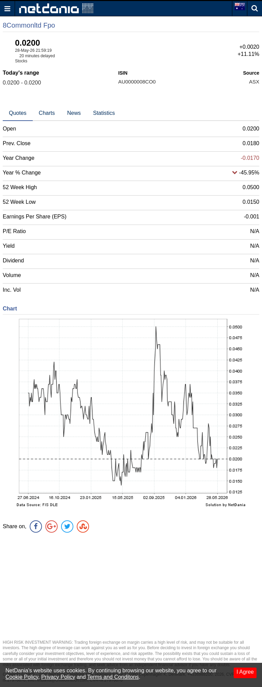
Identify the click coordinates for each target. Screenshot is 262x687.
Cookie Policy (21, 677)
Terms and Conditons (113, 677)
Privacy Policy (58, 677)
